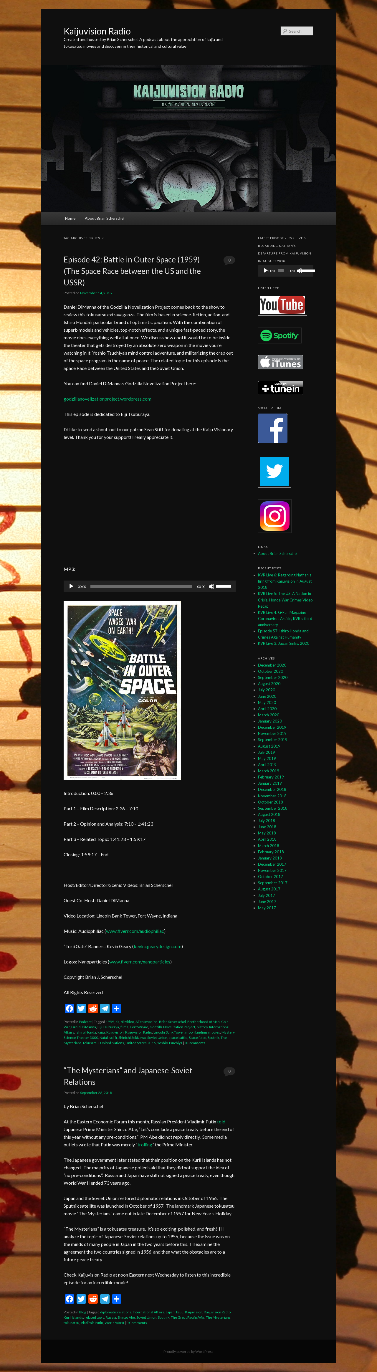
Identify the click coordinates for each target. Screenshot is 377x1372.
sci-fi (113, 1037)
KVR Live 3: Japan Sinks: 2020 (283, 643)
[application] (150, 586)
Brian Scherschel (172, 1021)
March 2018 (268, 845)
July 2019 (266, 752)
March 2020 (268, 715)
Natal (104, 1037)
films (124, 1027)
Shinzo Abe (126, 1317)
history (202, 1027)
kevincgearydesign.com (157, 946)
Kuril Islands (73, 1317)
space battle (178, 1037)
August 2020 (269, 683)
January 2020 (270, 721)
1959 (110, 1021)
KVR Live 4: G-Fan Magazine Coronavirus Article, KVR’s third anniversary (285, 618)
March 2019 (268, 770)
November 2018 (272, 796)
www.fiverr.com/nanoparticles (139, 961)
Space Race (197, 1037)
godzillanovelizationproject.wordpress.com (107, 398)
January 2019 (270, 783)
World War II (114, 1322)
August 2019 (269, 746)
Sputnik (213, 1037)
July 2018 (266, 820)
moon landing (196, 1032)
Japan (170, 1312)
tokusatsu (91, 1043)
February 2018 (271, 851)
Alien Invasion (146, 1021)
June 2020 (267, 696)
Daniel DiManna (83, 1027)
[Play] (71, 586)
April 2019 (267, 764)
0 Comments (229, 262)
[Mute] (211, 586)
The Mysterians (218, 1317)
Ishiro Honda (86, 1032)
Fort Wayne (139, 1027)
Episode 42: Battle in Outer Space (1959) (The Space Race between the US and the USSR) (132, 271)
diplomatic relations (115, 1312)
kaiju (101, 1032)
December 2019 (272, 727)
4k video (127, 1021)
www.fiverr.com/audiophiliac (135, 931)
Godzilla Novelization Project (172, 1027)
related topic (94, 1317)
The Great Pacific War (187, 1317)
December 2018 (272, 789)
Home (70, 218)
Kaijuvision (115, 1032)
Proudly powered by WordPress (188, 1351)
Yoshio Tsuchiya (169, 1043)
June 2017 (267, 901)
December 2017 (272, 864)
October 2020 (270, 671)
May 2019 (267, 758)
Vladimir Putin (92, 1322)
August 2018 (269, 814)
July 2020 (266, 689)
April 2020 (267, 708)
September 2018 (272, 808)
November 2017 (272, 870)
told (221, 1121)
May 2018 (267, 833)
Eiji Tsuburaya (108, 1027)
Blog (82, 1312)
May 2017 (267, 907)
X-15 (152, 1043)
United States (136, 1043)
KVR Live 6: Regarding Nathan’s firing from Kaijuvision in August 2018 (285, 581)
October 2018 (270, 802)
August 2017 (269, 889)
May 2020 (267, 702)
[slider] (141, 586)
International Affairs (148, 1312)
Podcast (85, 1021)
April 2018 (267, 839)
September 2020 (272, 677)
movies (214, 1032)
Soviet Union (157, 1037)
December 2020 (272, 665)
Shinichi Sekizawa (132, 1037)
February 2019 (271, 777)
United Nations (112, 1043)
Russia (111, 1317)
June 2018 (267, 826)
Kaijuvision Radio (97, 31)
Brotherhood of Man (203, 1021)
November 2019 (272, 733)
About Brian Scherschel (104, 218)
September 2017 (272, 882)
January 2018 (270, 858)
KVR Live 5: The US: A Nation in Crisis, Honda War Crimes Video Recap (285, 599)
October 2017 (270, 876)
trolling (145, 1144)
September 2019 (272, 739)
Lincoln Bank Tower (168, 1032)
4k (117, 1021)
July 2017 (266, 895)
